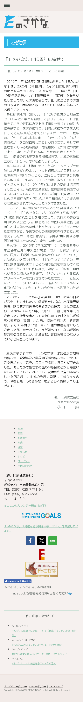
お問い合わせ (25, 465)
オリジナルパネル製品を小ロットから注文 (34, 663)
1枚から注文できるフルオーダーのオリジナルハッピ (39, 654)
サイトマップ (56, 686)
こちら (21, 498)
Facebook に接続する (18, 581)
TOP (20, 428)
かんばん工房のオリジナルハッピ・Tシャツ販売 (37, 644)
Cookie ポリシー (37, 686)
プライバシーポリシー (15, 686)
